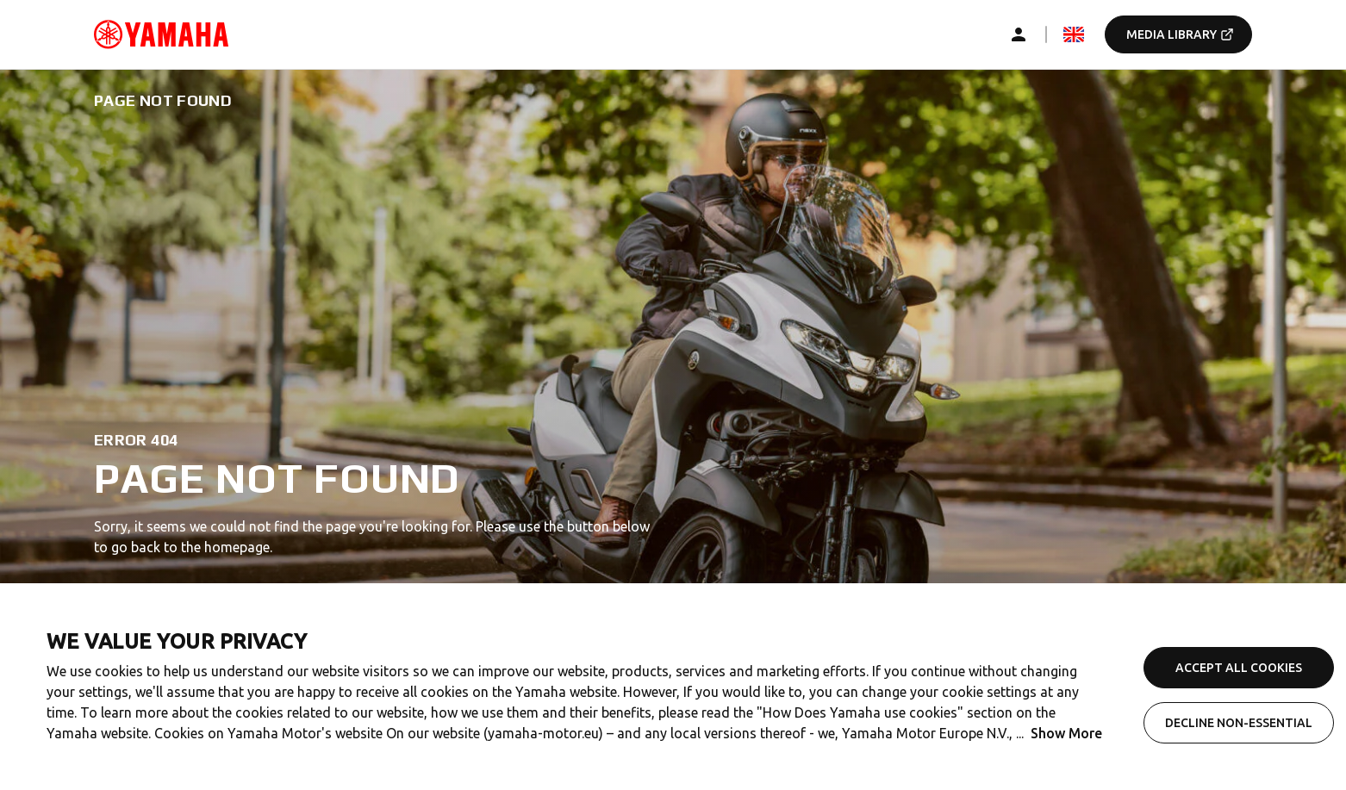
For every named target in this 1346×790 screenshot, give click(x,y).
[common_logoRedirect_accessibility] (161, 34)
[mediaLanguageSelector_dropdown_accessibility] (1073, 34)
